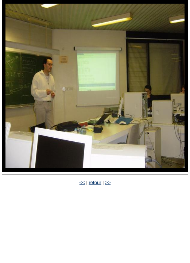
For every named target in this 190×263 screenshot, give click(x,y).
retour (95, 182)
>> (107, 182)
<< (82, 182)
